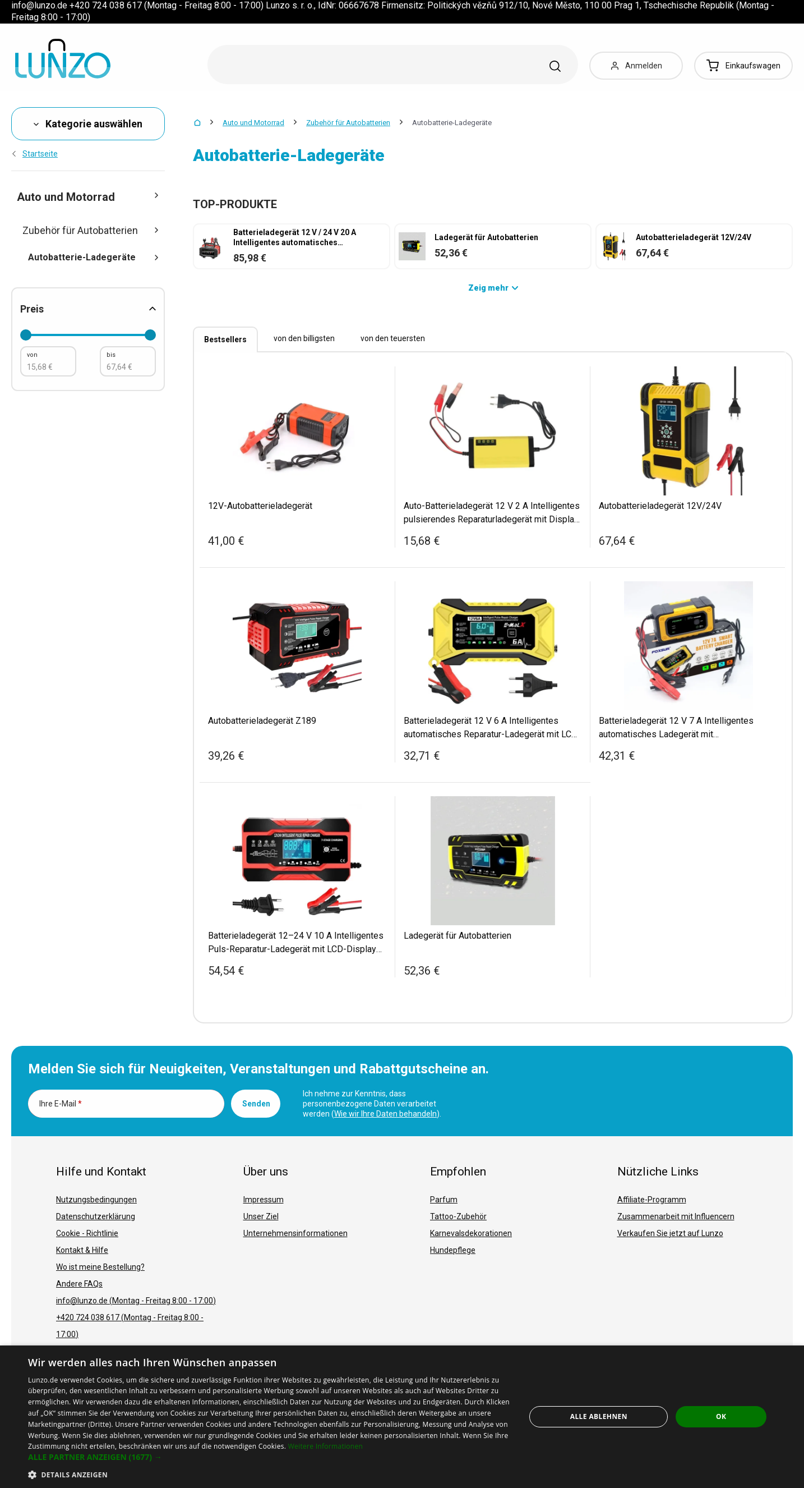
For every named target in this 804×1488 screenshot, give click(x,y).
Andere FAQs (79, 1283)
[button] (269, 1457)
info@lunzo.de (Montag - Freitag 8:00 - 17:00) (136, 1300)
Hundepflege (452, 1250)
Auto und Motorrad (253, 122)
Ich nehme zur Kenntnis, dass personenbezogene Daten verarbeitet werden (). (372, 1103)
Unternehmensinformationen (295, 1233)
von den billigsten (304, 338)
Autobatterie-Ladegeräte (93, 257)
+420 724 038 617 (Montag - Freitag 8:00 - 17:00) (130, 1326)
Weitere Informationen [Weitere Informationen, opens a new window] (325, 1446)
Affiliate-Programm (651, 1199)
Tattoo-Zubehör (458, 1216)
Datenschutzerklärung (95, 1216)
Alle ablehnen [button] (598, 1416)
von (32, 355)
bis (111, 355)
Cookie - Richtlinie (87, 1233)
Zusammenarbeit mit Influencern (675, 1216)
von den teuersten (393, 338)
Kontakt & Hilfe (82, 1250)
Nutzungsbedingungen (96, 1199)
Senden (256, 1103)
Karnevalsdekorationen (471, 1233)
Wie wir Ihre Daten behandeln (385, 1113)
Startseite (34, 153)
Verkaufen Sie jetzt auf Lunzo (670, 1233)
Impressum (263, 1199)
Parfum (444, 1199)
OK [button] (721, 1416)
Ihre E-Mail (60, 1104)
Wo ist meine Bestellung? (100, 1266)
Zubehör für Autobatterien (348, 122)
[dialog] (402, 1416)
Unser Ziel (261, 1216)
